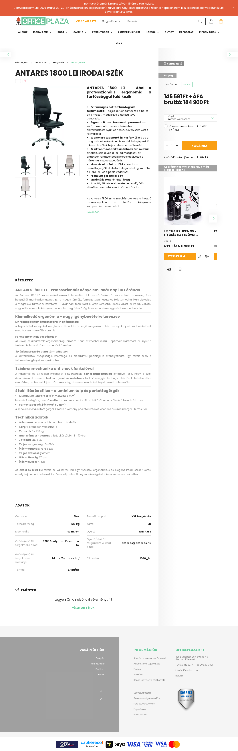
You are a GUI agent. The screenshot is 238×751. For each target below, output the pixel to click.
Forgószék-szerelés (144, 703)
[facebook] (18, 81)
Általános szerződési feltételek (150, 658)
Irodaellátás (140, 714)
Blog (119, 42)
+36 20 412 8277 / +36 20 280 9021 (194, 665)
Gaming (78, 32)
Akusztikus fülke (129, 32)
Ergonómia (140, 709)
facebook (100, 692)
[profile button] (211, 21)
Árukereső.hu (92, 746)
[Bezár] (233, 8)
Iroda (61, 32)
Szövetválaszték (142, 693)
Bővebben (93, 212)
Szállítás (138, 674)
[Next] (213, 219)
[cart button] (221, 21)
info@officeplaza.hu (186, 670)
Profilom (100, 669)
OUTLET (169, 32)
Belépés (100, 658)
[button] (169, 269)
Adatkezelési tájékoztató (147, 663)
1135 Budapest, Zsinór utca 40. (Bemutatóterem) (192, 658)
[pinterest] (25, 81)
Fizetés (137, 669)
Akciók (23, 32)
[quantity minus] (167, 145)
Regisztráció (97, 663)
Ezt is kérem (183, 256)
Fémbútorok (101, 32)
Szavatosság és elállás (147, 698)
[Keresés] (165, 21)
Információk (208, 32)
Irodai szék (40, 32)
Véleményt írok (83, 608)
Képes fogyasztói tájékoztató (149, 680)
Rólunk (179, 675)
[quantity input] (172, 145)
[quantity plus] (177, 145)
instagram (100, 699)
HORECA (151, 32)
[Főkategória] (22, 62)
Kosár (101, 674)
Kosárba (199, 145)
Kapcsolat (186, 32)
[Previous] (168, 219)
